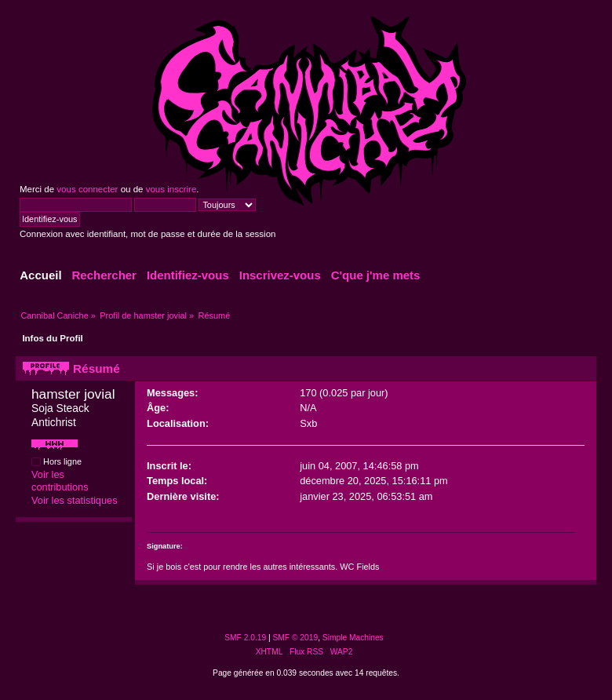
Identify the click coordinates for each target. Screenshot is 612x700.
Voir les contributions (60, 481)
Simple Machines (353, 637)
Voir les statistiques (74, 500)
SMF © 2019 (296, 637)
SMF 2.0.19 (245, 637)
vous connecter (87, 189)
